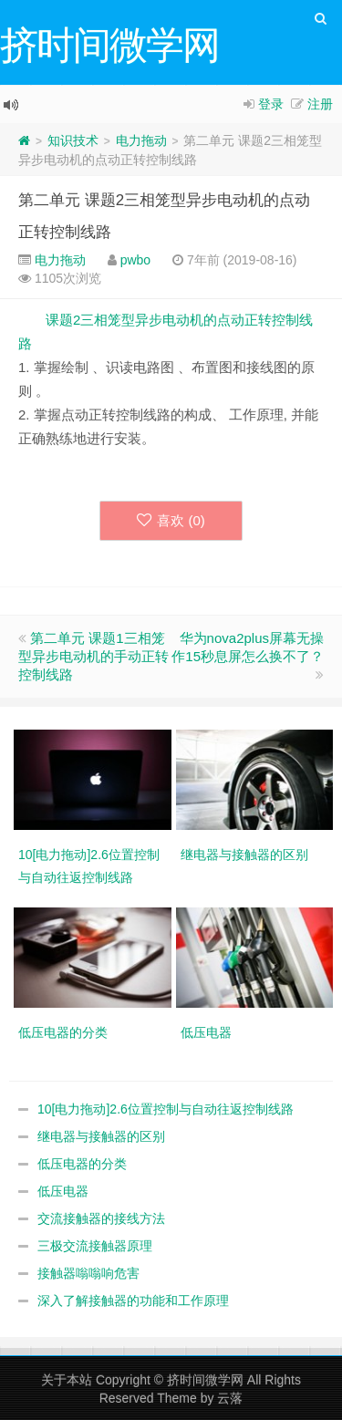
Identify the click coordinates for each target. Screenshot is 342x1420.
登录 (271, 104)
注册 (320, 104)
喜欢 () (171, 520)
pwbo (135, 260)
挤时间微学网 (205, 1380)
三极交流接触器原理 (94, 1246)
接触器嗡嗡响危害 (88, 1273)
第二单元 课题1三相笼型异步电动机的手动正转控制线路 (93, 656)
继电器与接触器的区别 (101, 1136)
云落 (230, 1398)
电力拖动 (141, 140)
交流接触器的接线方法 (101, 1218)
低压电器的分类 (82, 1163)
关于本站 (66, 1380)
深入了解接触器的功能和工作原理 (133, 1300)
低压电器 (62, 1191)
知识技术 (72, 140)
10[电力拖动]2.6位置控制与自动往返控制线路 (165, 1109)
